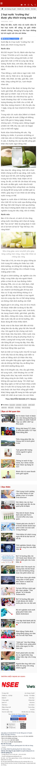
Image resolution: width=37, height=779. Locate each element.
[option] (18, 685)
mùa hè (25, 405)
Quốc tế (4, 702)
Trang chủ (5, 693)
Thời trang (5, 709)
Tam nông (31, 707)
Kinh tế (4, 698)
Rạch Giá (4, 407)
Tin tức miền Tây (7, 712)
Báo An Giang (26, 407)
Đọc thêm (6, 487)
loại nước (12, 405)
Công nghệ (5, 700)
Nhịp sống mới (6, 707)
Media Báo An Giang (28, 712)
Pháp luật (31, 700)
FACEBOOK (14, 719)
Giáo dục (31, 698)
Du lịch (32, 709)
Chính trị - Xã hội (23, 9)
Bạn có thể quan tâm (11, 411)
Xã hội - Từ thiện (29, 695)
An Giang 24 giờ (10, 9)
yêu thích (18, 405)
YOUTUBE (22, 719)
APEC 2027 (31, 405)
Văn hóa (31, 702)
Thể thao (4, 705)
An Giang (17, 407)
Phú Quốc (11, 407)
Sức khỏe (31, 705)
